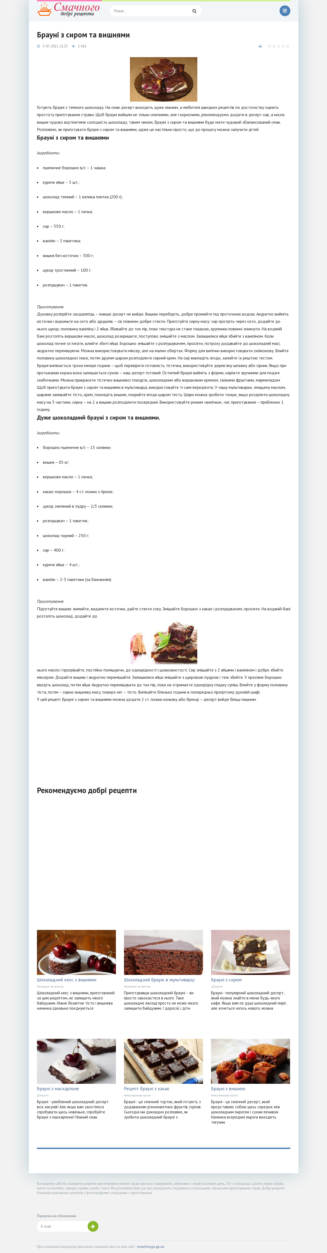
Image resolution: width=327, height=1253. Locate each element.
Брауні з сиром (226, 980)
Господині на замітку (50, 986)
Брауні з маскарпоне (58, 1089)
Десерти (217, 986)
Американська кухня (137, 1095)
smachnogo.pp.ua (150, 1246)
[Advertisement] (163, 740)
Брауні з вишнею (228, 1089)
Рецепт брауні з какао (146, 1089)
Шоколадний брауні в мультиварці (159, 980)
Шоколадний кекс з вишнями (66, 980)
